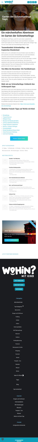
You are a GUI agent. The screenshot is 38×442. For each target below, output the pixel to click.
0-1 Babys (11, 196)
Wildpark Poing (7, 119)
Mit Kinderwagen (27, 161)
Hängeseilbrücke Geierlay (9, 113)
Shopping (26, 208)
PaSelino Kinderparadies (15, 167)
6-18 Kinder (11, 160)
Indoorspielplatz (18, 170)
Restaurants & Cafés (15, 163)
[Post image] (5, 161)
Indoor (13, 170)
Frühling (24, 160)
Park (10, 163)
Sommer (22, 163)
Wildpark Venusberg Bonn (9, 112)
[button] (2, 439)
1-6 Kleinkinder (12, 169)
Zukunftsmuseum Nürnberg (10, 132)
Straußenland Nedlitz (8, 111)
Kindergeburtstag (12, 161)
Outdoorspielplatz (12, 200)
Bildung (20, 160)
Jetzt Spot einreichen (19, 440)
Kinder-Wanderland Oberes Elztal (11, 130)
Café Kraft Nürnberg (8, 134)
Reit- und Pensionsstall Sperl (15, 185)
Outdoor (32, 161)
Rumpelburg (6, 115)
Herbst (27, 160)
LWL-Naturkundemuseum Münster (17, 177)
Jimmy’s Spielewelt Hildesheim (11, 122)
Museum (24, 172)
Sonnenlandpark (7, 128)
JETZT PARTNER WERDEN (10, 254)
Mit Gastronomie (19, 161)
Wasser (33, 208)
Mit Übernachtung (27, 188)
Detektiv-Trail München (14, 158)
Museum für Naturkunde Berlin (10, 121)
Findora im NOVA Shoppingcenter (16, 204)
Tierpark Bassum (7, 117)
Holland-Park (12, 194)
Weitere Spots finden (19, 138)
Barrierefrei (16, 160)
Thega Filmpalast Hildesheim (10, 124)
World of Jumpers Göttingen (10, 126)
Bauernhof (22, 187)
